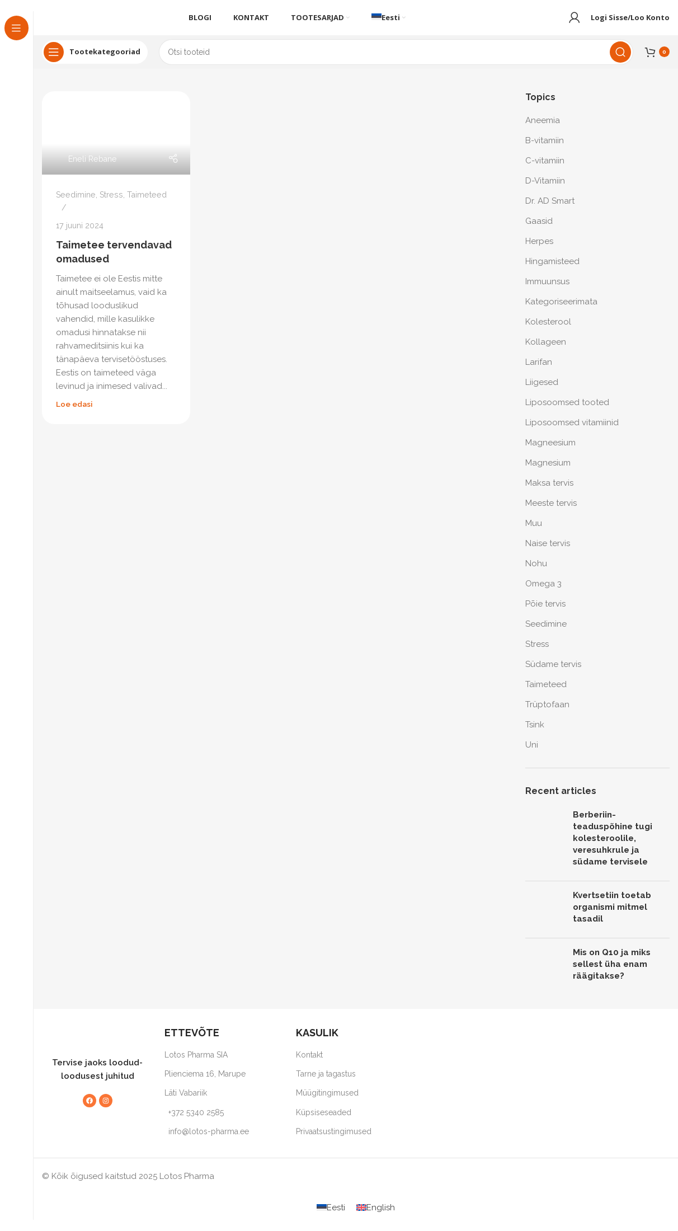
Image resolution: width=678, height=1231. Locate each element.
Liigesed (541, 392)
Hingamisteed (552, 271)
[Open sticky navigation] (94, 61)
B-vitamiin (544, 150)
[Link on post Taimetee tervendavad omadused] (116, 142)
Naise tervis (547, 553)
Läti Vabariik (185, 1102)
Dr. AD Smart (550, 210)
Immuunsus (547, 291)
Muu (533, 533)
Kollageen (545, 351)
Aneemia (542, 130)
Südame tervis (553, 674)
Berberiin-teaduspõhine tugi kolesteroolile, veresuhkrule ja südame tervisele (612, 847)
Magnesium (548, 472)
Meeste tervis (551, 513)
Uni (531, 754)
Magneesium (550, 452)
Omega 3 (543, 593)
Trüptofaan (547, 714)
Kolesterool (548, 331)
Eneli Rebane (92, 168)
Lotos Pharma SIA (196, 1064)
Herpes (539, 251)
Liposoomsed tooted (567, 412)
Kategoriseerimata (561, 311)
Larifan (538, 372)
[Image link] (92, 1044)
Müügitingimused (327, 1102)
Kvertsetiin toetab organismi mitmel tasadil (612, 916)
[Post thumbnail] (544, 850)
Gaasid (539, 230)
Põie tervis (545, 613)
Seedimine (76, 204)
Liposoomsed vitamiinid (572, 432)
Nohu (536, 573)
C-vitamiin (544, 170)
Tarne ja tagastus (326, 1083)
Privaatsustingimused (333, 1140)
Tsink (534, 734)
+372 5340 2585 (196, 1121)
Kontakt (309, 1064)
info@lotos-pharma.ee (208, 1140)
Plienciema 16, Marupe (205, 1083)
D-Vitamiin (545, 190)
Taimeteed (147, 204)
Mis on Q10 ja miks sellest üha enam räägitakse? (612, 973)
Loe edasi (74, 413)
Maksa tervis (549, 492)
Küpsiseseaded (323, 1121)
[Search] (396, 61)
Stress (111, 204)
